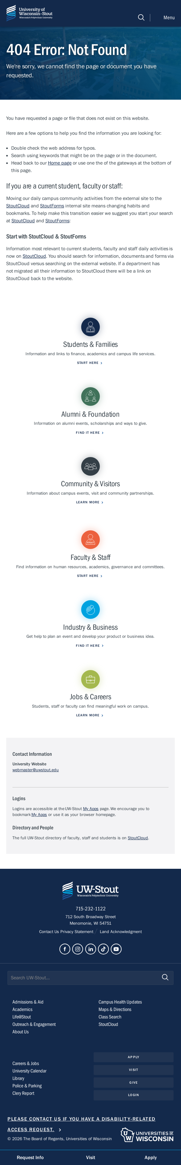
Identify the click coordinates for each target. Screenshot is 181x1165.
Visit (133, 1070)
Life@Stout (21, 1017)
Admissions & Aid (28, 1002)
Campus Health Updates (120, 1002)
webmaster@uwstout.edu (35, 770)
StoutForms (52, 206)
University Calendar (29, 1071)
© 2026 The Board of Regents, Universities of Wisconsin (59, 1138)
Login (133, 1095)
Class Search (110, 1017)
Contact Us (49, 931)
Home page (60, 163)
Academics (22, 1009)
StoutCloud (18, 206)
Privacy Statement (77, 931)
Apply (133, 1057)
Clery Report (23, 1093)
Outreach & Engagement (34, 1024)
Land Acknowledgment (120, 931)
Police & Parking (27, 1086)
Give (133, 1083)
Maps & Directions (115, 1009)
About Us (20, 1032)
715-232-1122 (91, 909)
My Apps (91, 808)
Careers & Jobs (25, 1063)
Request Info (30, 1157)
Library (18, 1078)
